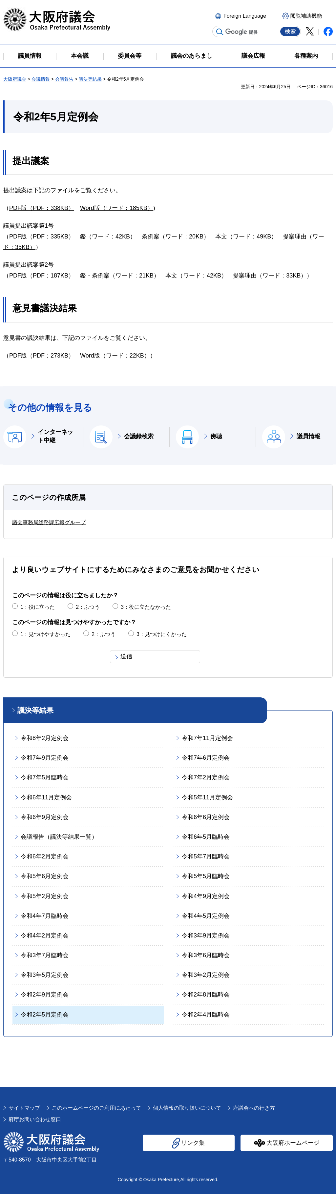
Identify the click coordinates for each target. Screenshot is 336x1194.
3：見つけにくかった (161, 634)
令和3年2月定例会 (206, 975)
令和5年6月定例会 (45, 876)
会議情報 (41, 79)
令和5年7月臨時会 (206, 856)
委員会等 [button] (129, 55)
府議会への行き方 (254, 1108)
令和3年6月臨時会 (206, 955)
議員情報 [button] (30, 55)
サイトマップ (24, 1108)
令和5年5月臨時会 (206, 876)
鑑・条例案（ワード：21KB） (119, 275)
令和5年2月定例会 (45, 896)
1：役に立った (37, 607)
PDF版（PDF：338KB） (41, 208)
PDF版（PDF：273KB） (41, 355)
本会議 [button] (80, 55)
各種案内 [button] (306, 55)
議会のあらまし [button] (191, 55)
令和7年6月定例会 (206, 757)
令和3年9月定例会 (206, 935)
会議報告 (64, 79)
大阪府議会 (14, 79)
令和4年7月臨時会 (45, 916)
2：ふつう (88, 607)
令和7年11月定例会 (207, 738)
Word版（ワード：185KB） (116, 208)
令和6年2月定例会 (45, 856)
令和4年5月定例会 (206, 916)
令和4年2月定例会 (45, 935)
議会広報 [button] (253, 55)
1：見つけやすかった (45, 634)
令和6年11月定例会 (46, 797)
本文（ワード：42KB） (196, 275)
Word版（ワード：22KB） (115, 355)
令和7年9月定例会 (45, 757)
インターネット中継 (55, 436)
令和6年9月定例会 (45, 817)
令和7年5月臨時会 (45, 777)
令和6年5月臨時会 (206, 837)
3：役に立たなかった (146, 607)
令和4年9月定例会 (206, 896)
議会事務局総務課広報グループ (49, 522)
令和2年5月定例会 (45, 1014)
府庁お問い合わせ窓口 (35, 1119)
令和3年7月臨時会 (45, 955)
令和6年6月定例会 (206, 817)
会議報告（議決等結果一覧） (59, 837)
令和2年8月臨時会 (206, 994)
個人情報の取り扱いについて (187, 1108)
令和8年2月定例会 (45, 738)
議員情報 (308, 436)
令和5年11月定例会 (207, 797)
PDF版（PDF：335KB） (41, 236)
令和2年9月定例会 (45, 994)
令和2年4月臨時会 (206, 1014)
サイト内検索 (219, 32)
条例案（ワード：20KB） (175, 236)
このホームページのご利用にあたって (96, 1108)
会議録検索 (139, 436)
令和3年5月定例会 (45, 975)
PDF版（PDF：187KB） (41, 275)
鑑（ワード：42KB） (108, 236)
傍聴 (216, 436)
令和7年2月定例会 (206, 777)
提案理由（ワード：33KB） (269, 275)
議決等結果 (90, 79)
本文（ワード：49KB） (246, 236)
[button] (244, 15)
